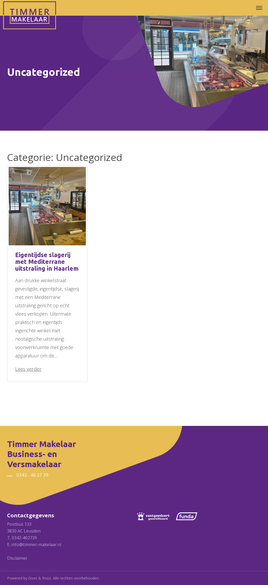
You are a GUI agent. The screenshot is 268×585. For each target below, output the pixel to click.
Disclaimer (17, 558)
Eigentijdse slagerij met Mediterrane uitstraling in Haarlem (47, 262)
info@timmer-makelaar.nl (36, 544)
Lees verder (28, 369)
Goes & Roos (39, 578)
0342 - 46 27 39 (32, 475)
